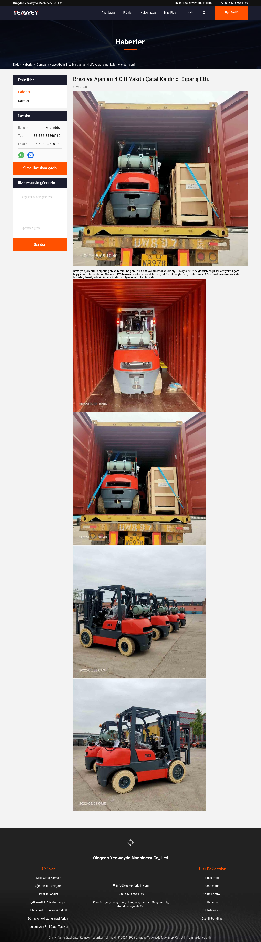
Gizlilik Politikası (212, 918)
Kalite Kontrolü (212, 894)
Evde (16, 64)
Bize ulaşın (171, 12)
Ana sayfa (108, 12)
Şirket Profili (212, 877)
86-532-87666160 (234, 2)
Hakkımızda (148, 12)
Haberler (27, 64)
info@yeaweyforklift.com (193, 2)
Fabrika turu (212, 886)
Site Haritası (213, 910)
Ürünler (127, 12)
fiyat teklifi (231, 12)
